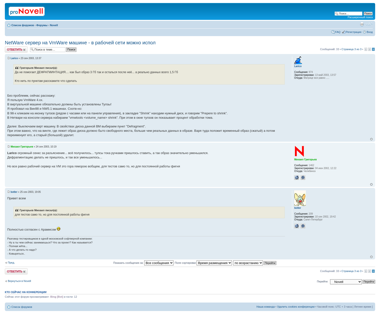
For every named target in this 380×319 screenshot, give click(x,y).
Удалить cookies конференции (296, 306)
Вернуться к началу (371, 139)
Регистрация (353, 32)
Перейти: (322, 281)
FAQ (337, 32)
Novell (54, 25)
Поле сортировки (203, 262)
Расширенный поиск (360, 17)
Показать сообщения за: (143, 262)
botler (14, 192)
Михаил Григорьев (22, 146)
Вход (370, 32)
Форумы (42, 25)
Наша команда (265, 306)
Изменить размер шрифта (369, 24)
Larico (14, 58)
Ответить (16, 50)
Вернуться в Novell (19, 281)
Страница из (351, 49)
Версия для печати (361, 24)
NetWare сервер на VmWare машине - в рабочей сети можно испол (80, 42)
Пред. (11, 262)
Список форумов (22, 25)
